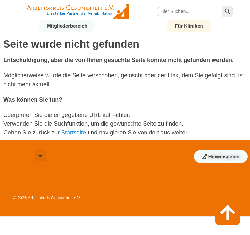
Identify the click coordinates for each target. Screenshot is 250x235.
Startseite (73, 132)
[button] (40, 155)
